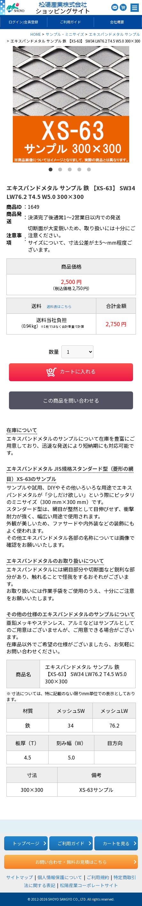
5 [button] (90, 171)
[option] (71, 104)
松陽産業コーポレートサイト (89, 885)
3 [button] (71, 171)
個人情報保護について (59, 877)
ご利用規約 (98, 877)
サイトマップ (19, 877)
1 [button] (52, 171)
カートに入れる (71, 372)
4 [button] (80, 171)
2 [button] (61, 171)
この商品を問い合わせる (71, 400)
